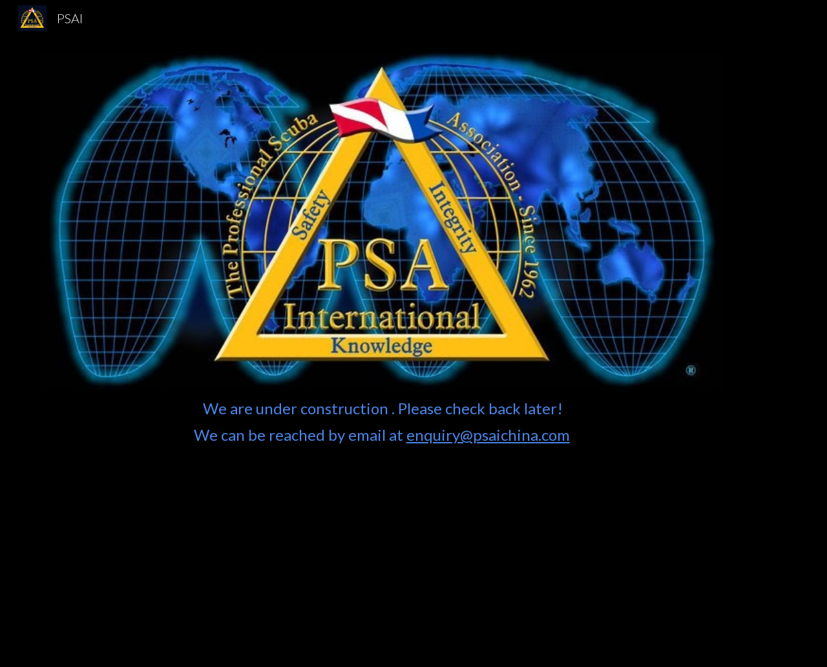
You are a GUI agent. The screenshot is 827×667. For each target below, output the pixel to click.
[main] (382, 520)
